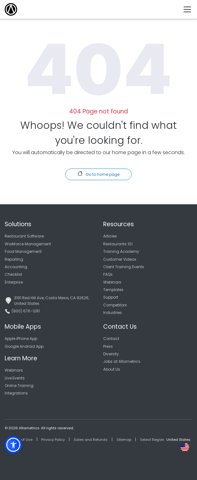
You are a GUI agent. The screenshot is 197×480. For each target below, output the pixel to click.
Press (108, 346)
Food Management (23, 251)
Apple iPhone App (21, 338)
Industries (112, 312)
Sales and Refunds (91, 439)
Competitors (115, 305)
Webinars (112, 282)
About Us (111, 369)
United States (178, 439)
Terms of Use (21, 439)
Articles (110, 236)
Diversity (111, 354)
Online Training (19, 385)
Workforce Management (28, 244)
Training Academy (121, 251)
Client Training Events (123, 266)
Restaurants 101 (118, 244)
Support (110, 297)
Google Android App (24, 346)
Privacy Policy (53, 439)
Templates (113, 289)
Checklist (13, 274)
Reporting (14, 259)
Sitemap (124, 439)
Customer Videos (119, 259)
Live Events (15, 378)
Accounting (16, 266)
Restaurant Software (24, 236)
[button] (13, 445)
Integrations (16, 393)
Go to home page (98, 174)
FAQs (108, 274)
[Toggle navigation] (189, 9)
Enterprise (14, 282)
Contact (111, 338)
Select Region (152, 439)
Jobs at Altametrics (121, 361)
